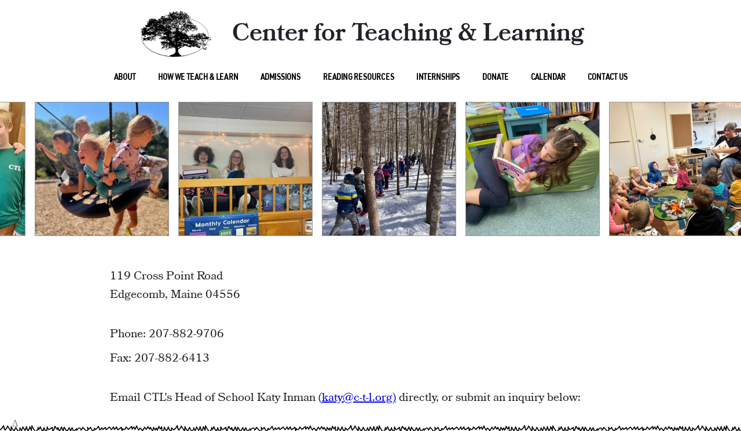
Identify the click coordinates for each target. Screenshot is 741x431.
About (124, 78)
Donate (495, 78)
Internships (438, 78)
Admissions (280, 78)
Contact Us (608, 78)
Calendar (547, 78)
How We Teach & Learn (197, 78)
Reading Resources (358, 78)
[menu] (124, 76)
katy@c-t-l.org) (359, 398)
